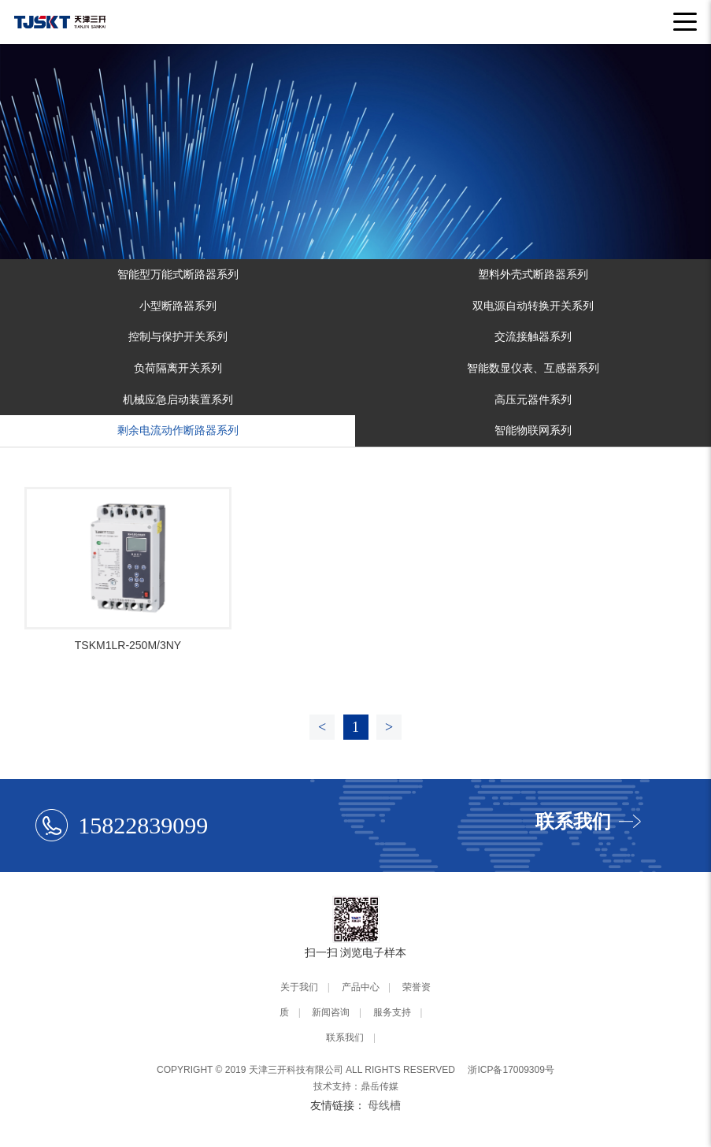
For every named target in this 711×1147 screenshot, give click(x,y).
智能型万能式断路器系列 (178, 274)
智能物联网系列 (533, 430)
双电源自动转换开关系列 (533, 305)
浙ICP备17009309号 (511, 1069)
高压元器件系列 (533, 399)
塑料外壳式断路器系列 (533, 274)
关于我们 (299, 987)
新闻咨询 (331, 1012)
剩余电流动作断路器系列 (178, 430)
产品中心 (361, 987)
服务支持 (392, 1012)
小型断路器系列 (178, 305)
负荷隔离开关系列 (178, 368)
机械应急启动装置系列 (178, 399)
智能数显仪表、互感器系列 (533, 368)
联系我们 (345, 1037)
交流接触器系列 (533, 336)
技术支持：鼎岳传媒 (355, 1086)
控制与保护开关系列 (178, 336)
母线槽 (384, 1105)
